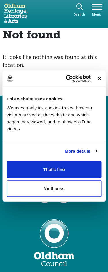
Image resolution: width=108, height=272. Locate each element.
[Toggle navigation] (97, 10)
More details (77, 151)
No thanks (54, 188)
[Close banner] (99, 78)
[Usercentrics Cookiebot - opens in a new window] (68, 78)
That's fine (54, 169)
